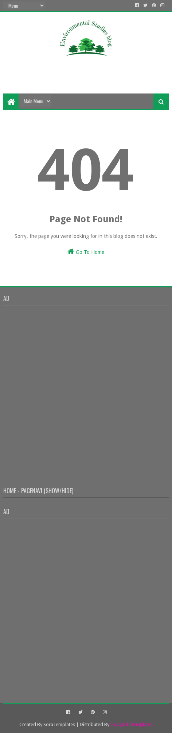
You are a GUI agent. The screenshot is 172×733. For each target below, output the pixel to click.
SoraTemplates (59, 724)
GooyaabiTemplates (131, 724)
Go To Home (85, 251)
